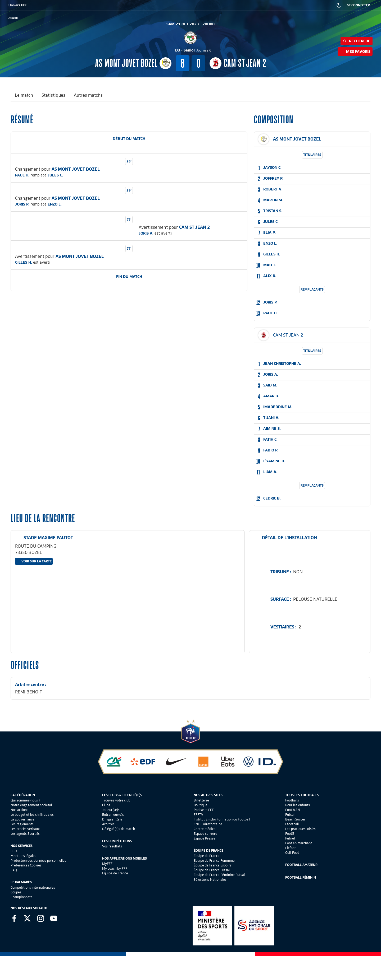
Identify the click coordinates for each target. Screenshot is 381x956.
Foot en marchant (298, 843)
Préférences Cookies (26, 865)
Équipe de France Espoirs (213, 865)
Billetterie (201, 800)
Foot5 (289, 834)
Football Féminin (300, 877)
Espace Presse (204, 838)
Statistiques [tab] (53, 95)
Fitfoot (290, 848)
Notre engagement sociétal (31, 805)
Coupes (16, 892)
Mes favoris (355, 51)
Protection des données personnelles (38, 860)
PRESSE (284, 5)
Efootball (292, 824)
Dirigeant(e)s (112, 819)
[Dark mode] (339, 5)
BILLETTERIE (27, 5)
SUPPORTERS (70, 5)
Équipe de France (207, 856)
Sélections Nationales (210, 880)
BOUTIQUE (48, 5)
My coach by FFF (114, 868)
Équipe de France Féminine (214, 860)
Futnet (290, 838)
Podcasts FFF (204, 810)
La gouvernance (22, 819)
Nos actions (19, 810)
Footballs (292, 800)
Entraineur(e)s (113, 815)
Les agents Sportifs (25, 834)
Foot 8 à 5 (292, 810)
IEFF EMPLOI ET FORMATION (144, 5)
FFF (10, 5)
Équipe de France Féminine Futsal (219, 875)
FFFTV (198, 815)
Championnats (21, 897)
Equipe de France (115, 873)
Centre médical (205, 829)
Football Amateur (301, 865)
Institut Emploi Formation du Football (222, 819)
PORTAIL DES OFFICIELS (237, 5)
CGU (14, 851)
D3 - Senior (193, 50)
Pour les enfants (297, 805)
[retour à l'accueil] (13, 18)
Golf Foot (292, 853)
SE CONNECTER (358, 5)
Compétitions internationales (33, 887)
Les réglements (22, 824)
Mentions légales (23, 856)
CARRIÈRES (265, 5)
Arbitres (108, 824)
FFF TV (115, 5)
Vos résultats (112, 846)
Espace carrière (205, 834)
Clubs (106, 805)
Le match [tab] (24, 95)
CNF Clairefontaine (208, 824)
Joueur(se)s (111, 810)
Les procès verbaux (25, 829)
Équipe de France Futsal (212, 870)
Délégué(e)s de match (118, 829)
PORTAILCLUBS (206, 5)
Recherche (356, 41)
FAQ (14, 870)
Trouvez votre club (116, 800)
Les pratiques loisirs (300, 829)
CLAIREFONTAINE (179, 5)
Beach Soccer (295, 819)
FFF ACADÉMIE (94, 5)
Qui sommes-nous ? (25, 800)
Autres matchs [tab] (88, 95)
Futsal (289, 815)
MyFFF (107, 864)
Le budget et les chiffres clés (32, 815)
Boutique (200, 805)
